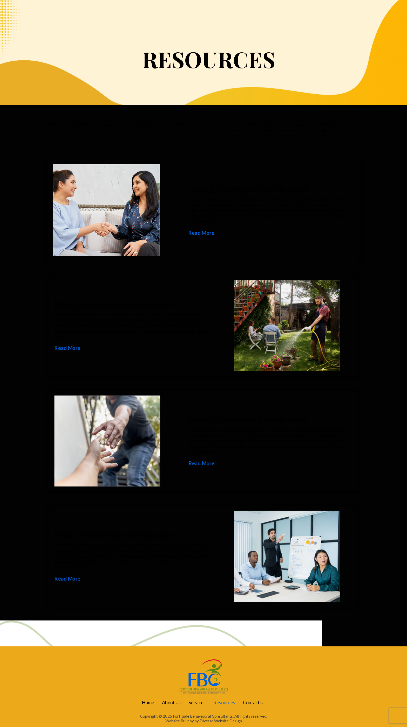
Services (235, 17)
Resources (268, 17)
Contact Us (303, 17)
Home (175, 17)
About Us (204, 17)
